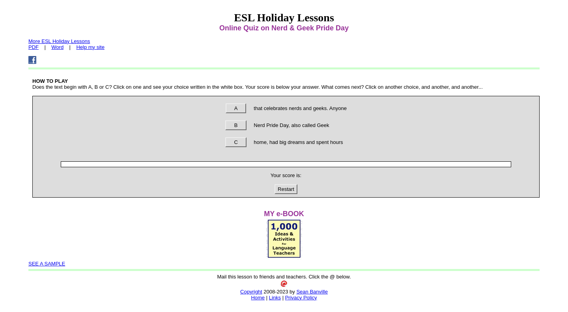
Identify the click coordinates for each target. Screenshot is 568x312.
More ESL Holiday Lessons (59, 41)
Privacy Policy (301, 298)
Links (275, 298)
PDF (33, 47)
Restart (286, 189)
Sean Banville (312, 292)
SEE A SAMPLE (46, 264)
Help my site (90, 47)
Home (258, 298)
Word (57, 47)
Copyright (251, 292)
